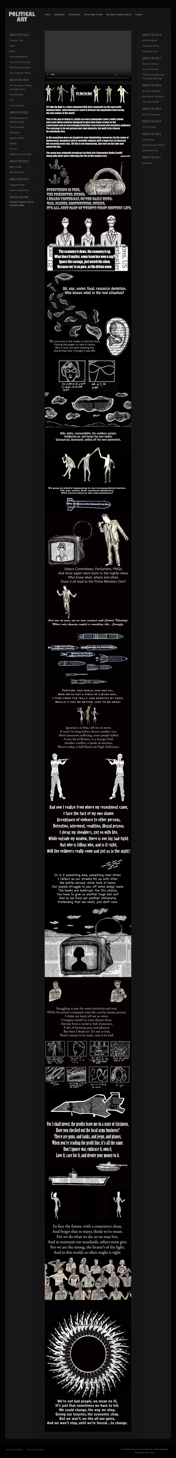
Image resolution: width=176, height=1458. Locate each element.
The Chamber (74, 14)
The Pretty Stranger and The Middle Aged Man (153, 77)
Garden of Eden (17, 138)
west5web (149, 1453)
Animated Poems (150, 150)
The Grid (13, 149)
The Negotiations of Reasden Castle (19, 120)
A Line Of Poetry (17, 105)
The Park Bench (17, 172)
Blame (12, 51)
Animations (59, 14)
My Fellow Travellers (151, 91)
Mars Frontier (16, 167)
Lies (11, 100)
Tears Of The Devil (150, 69)
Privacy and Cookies (35, 1450)
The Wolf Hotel (16, 94)
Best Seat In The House (153, 96)
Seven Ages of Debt (93, 14)
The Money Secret (150, 46)
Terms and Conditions (14, 1450)
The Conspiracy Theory (20, 73)
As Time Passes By (151, 114)
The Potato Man (17, 127)
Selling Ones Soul (150, 51)
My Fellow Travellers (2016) (118, 14)
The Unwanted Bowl (19, 57)
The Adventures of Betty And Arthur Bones (20, 87)
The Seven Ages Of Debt (153, 145)
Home (47, 14)
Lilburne (13, 143)
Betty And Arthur (149, 40)
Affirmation (15, 132)
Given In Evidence (150, 64)
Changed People (17, 185)
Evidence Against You (19, 190)
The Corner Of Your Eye (20, 62)
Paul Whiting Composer (20, 67)
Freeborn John (16, 40)
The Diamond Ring (150, 102)
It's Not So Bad (149, 127)
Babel (12, 46)
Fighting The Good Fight (20, 154)
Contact (138, 14)
